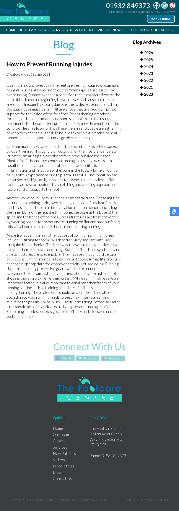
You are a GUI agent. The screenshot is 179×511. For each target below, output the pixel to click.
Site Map (132, 499)
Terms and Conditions (154, 499)
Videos (104, 30)
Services (60, 30)
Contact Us (161, 30)
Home (11, 30)
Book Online (161, 19)
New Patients (83, 30)
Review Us (116, 358)
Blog (144, 30)
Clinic (44, 30)
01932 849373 (128, 5)
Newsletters (125, 30)
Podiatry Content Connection (89, 499)
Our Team (27, 30)
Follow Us (89, 358)
